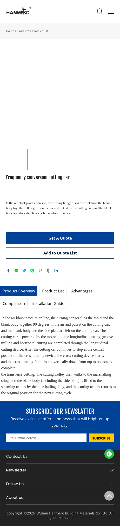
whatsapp (32, 270)
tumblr (48, 270)
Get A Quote (60, 238)
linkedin (56, 270)
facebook (8, 270)
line (16, 270)
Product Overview (19, 291)
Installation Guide (48, 303)
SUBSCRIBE (101, 438)
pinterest (40, 270)
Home (10, 31)
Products (23, 31)
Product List (40, 31)
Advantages (82, 291)
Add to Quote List (60, 253)
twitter (24, 270)
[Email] (46, 437)
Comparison (14, 303)
